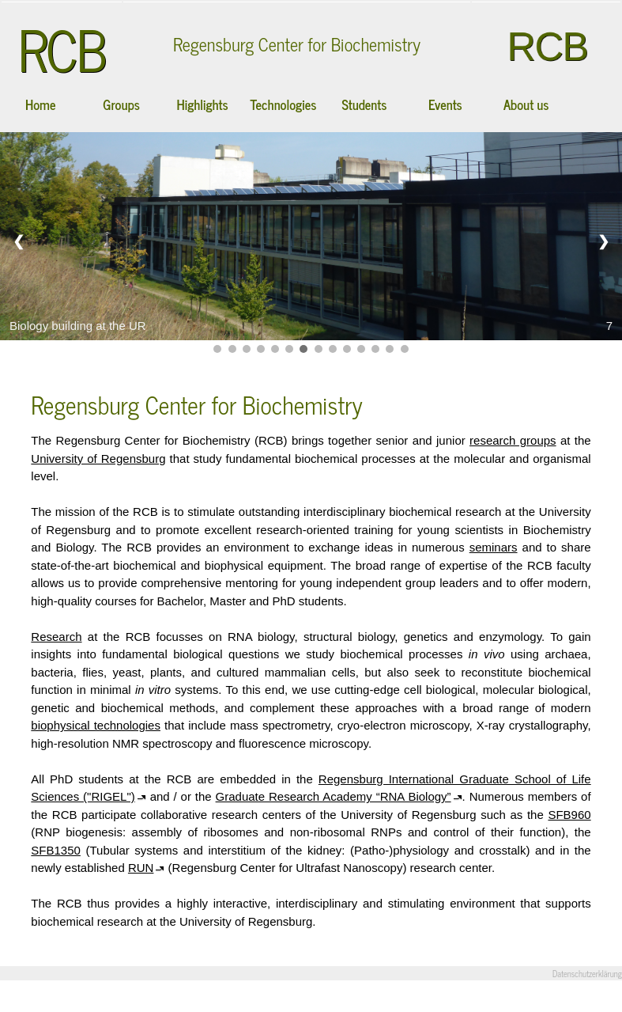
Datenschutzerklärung (587, 973)
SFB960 (569, 814)
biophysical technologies (95, 725)
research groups (512, 440)
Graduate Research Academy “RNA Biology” (333, 796)
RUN (141, 867)
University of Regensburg (98, 458)
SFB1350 (56, 850)
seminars (493, 547)
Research (56, 636)
